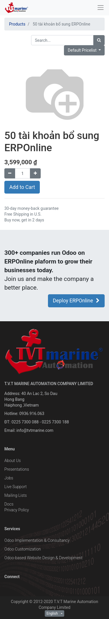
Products (17, 24)
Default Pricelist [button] (82, 50)
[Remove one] (9, 173)
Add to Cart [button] (22, 187)
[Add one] (35, 173)
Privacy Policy (16, 510)
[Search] (99, 40)
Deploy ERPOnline (76, 301)
